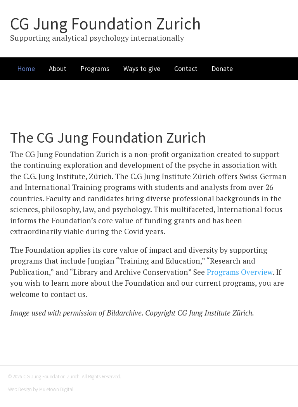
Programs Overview (240, 272)
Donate (222, 68)
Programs (94, 68)
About (57, 68)
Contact (186, 68)
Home (26, 68)
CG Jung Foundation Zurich (105, 23)
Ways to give (141, 68)
